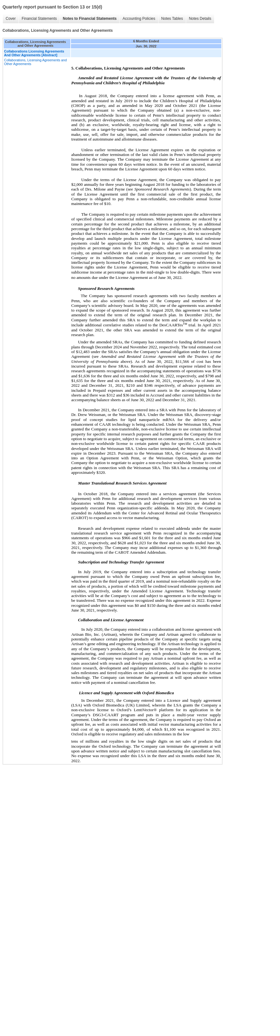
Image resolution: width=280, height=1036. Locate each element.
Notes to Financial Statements (89, 18)
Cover (11, 18)
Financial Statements (39, 18)
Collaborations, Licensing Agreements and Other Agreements (35, 62)
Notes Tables (172, 18)
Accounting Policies (138, 18)
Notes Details (200, 18)
